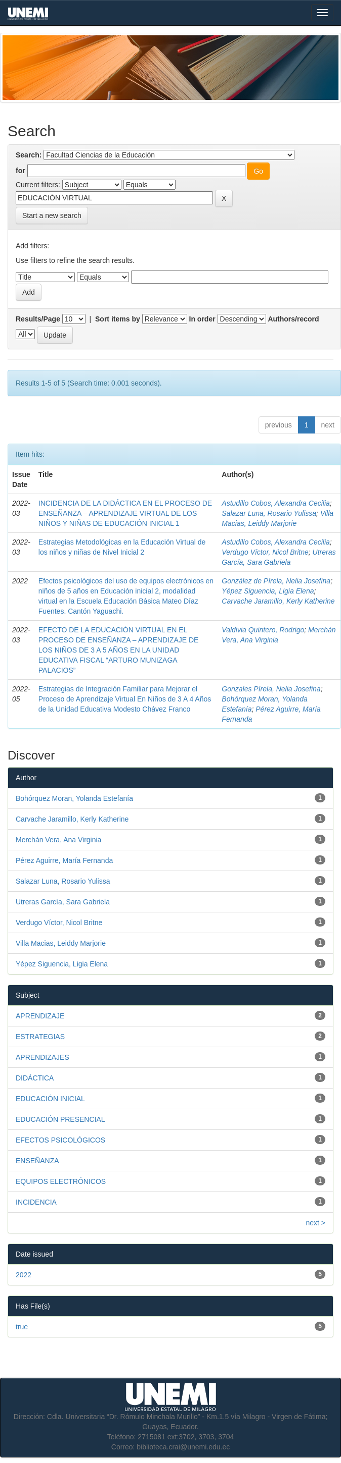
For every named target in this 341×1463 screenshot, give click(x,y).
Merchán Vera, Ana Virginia (58, 840)
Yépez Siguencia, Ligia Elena (268, 591)
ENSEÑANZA (37, 1161)
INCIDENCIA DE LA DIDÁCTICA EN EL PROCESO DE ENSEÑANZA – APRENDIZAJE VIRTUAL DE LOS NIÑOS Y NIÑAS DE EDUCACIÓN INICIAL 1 (125, 513)
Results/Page (38, 319)
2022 (23, 1275)
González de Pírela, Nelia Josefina (276, 581)
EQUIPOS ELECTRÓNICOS (61, 1181)
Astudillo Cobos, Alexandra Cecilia (275, 503)
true (22, 1327)
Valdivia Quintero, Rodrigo (263, 630)
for (20, 171)
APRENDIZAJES (42, 1057)
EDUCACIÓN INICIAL (50, 1099)
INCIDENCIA (36, 1202)
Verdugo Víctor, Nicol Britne (265, 552)
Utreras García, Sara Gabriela (63, 902)
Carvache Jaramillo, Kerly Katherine (278, 601)
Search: (28, 155)
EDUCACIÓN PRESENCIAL (60, 1119)
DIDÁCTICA (35, 1078)
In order (202, 319)
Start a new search (51, 215)
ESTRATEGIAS (40, 1037)
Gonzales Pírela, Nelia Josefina (271, 689)
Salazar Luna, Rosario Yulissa (269, 513)
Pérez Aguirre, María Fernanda (64, 860)
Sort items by (117, 319)
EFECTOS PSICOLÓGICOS (60, 1140)
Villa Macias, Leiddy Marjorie (61, 943)
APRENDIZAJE (40, 1016)
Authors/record (293, 319)
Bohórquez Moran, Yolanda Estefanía (74, 798)
